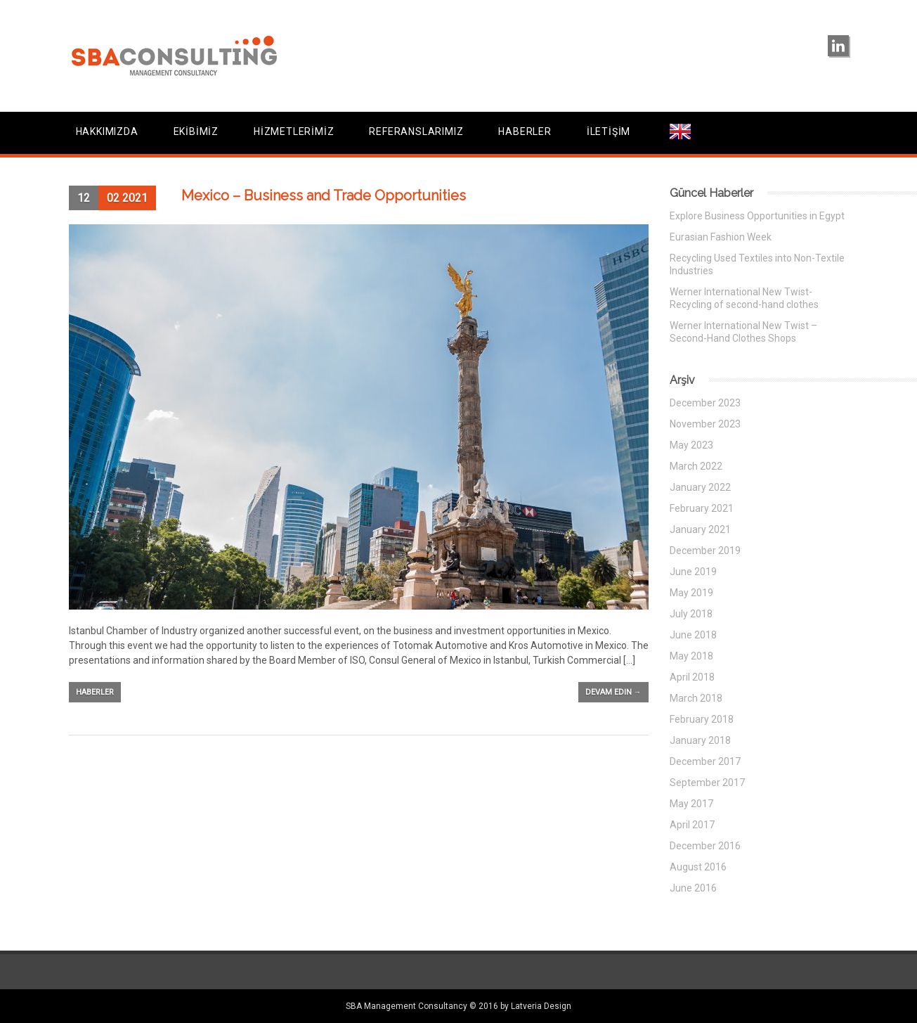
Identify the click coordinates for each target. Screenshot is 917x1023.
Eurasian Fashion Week (721, 237)
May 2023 (691, 445)
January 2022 (700, 487)
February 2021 (702, 508)
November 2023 (705, 424)
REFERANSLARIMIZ (416, 131)
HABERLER (524, 131)
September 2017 (707, 782)
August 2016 (698, 867)
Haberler (95, 692)
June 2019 (693, 571)
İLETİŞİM (608, 131)
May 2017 (691, 803)
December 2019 (705, 550)
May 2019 (691, 592)
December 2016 (705, 845)
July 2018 (691, 613)
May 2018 (691, 656)
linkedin (838, 45)
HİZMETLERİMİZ (294, 131)
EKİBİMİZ (196, 131)
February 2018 (702, 719)
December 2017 (705, 761)
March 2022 (696, 466)
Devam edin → (613, 692)
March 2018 (696, 698)
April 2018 (692, 677)
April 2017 (692, 824)
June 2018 (693, 635)
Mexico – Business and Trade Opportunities (323, 195)
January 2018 (700, 740)
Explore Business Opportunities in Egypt (757, 215)
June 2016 (693, 888)
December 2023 (705, 402)
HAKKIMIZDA (107, 131)
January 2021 (700, 529)
